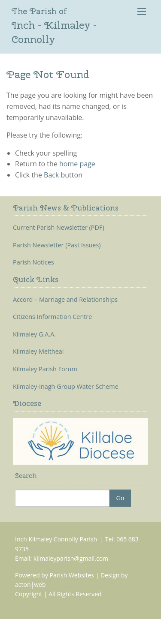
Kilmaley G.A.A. (34, 334)
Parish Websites (72, 575)
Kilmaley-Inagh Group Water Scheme (65, 387)
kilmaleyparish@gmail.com (70, 558)
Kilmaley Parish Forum (45, 369)
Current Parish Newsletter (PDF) (58, 228)
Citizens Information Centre (52, 317)
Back (51, 175)
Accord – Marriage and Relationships (65, 300)
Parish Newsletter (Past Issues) (57, 245)
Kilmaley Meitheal (38, 352)
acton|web (30, 584)
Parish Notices (33, 262)
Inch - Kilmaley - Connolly (54, 26)
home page (77, 163)
